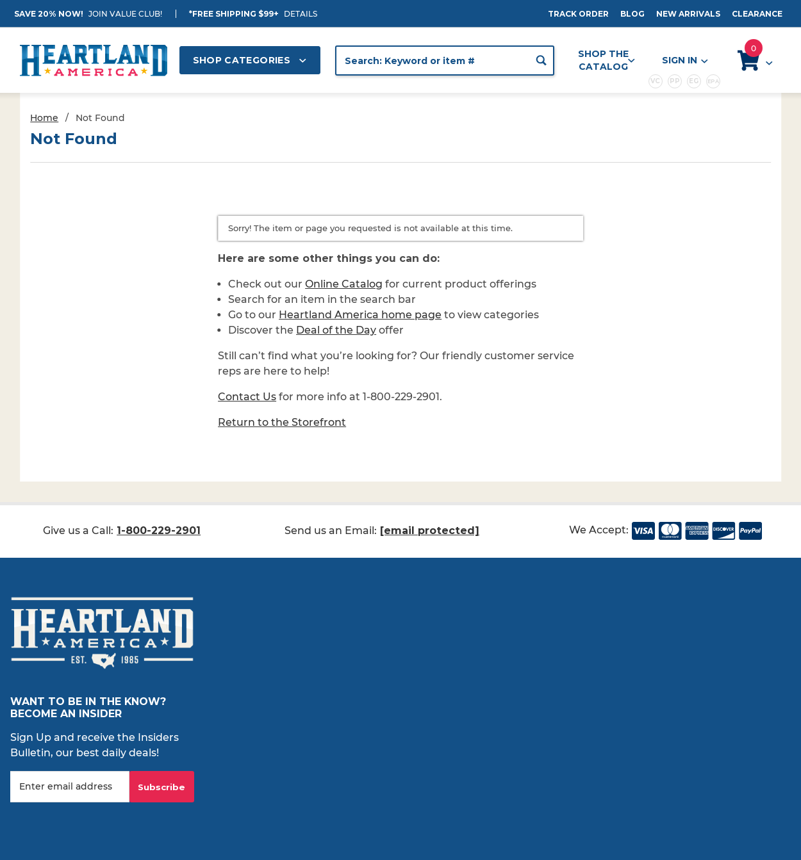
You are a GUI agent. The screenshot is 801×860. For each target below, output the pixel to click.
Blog (632, 14)
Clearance (757, 14)
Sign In (684, 60)
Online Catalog (344, 284)
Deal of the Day (336, 330)
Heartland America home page (360, 315)
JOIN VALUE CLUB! (125, 14)
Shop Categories (250, 60)
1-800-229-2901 (159, 530)
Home (44, 118)
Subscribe (161, 787)
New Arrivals (688, 14)
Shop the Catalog (606, 60)
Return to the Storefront (282, 422)
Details (300, 14)
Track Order (578, 14)
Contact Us (247, 397)
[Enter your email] (69, 786)
